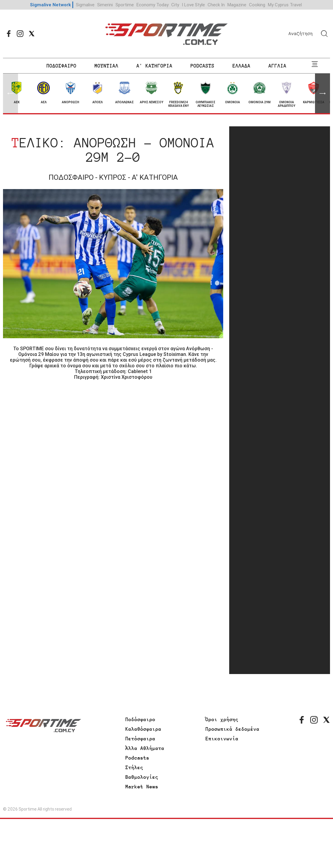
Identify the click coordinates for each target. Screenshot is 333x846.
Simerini (105, 5)
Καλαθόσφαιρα (143, 729)
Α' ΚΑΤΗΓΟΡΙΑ (154, 66)
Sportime (125, 5)
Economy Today (152, 5)
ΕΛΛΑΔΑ (241, 66)
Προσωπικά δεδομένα (233, 729)
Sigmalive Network (50, 5)
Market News (141, 787)
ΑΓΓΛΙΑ (277, 66)
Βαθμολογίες (141, 777)
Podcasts (137, 758)
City (175, 5)
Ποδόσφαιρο (140, 719)
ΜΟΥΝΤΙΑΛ (106, 66)
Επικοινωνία (222, 739)
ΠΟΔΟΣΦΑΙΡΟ (61, 66)
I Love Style (193, 5)
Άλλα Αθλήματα (144, 748)
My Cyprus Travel (285, 5)
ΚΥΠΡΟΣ (112, 177)
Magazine (236, 5)
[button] (322, 93)
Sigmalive (85, 5)
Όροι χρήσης (222, 719)
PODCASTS (202, 66)
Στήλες (134, 767)
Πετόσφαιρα (140, 739)
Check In (216, 5)
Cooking (257, 5)
